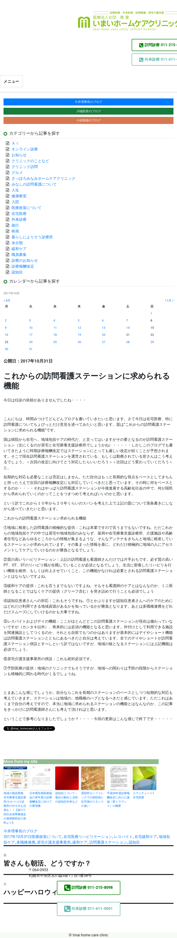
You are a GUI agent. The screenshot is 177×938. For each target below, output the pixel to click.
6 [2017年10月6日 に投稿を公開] (103, 320)
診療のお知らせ (25, 260)
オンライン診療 (25, 149)
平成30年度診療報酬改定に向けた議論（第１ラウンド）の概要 (118, 799)
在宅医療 (71, 836)
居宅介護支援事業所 (54, 842)
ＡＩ (15, 143)
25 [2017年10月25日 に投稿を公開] (55, 342)
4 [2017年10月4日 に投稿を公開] (54, 320)
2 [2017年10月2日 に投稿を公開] (6, 320)
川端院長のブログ (88, 111)
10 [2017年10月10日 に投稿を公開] (30, 327)
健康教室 (19, 196)
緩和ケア (79, 842)
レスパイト (123, 836)
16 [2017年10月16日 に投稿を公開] (6, 334)
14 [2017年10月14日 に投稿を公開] (128, 327)
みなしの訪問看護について (34, 184)
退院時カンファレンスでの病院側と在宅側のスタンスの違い (92, 799)
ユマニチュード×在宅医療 (143, 795)
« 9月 (7, 300)
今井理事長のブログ (20, 831)
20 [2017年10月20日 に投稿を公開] (103, 334)
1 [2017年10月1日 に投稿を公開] (151, 313)
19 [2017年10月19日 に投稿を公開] (79, 334)
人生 (15, 190)
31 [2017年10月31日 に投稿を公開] (30, 349)
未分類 (17, 243)
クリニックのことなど (30, 161)
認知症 (134, 842)
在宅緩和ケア (145, 836)
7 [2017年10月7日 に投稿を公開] (127, 320)
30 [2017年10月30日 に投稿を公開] (6, 349)
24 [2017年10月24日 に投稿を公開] (30, 342)
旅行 (15, 225)
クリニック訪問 (25, 166)
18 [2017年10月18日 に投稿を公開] (55, 334)
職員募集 (19, 254)
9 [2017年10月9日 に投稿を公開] (6, 327)
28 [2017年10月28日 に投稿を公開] (128, 342)
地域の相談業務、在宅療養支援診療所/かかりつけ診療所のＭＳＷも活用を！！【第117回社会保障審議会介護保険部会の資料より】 (15, 808)
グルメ (17, 172)
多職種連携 (25, 842)
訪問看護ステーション (108, 842)
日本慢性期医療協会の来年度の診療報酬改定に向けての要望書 (40, 799)
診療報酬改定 (23, 266)
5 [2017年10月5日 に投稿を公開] (78, 320)
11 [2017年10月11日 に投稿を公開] (55, 327)
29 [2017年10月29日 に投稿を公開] (152, 342)
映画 (15, 231)
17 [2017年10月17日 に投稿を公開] (30, 334)
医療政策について (47, 836)
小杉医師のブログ (88, 120)
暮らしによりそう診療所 (32, 237)
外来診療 (19, 219)
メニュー (11, 81)
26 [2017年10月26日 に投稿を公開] (79, 342)
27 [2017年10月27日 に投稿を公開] (103, 342)
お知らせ (19, 155)
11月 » (169, 300)
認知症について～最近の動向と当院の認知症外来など (66, 797)
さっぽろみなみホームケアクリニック (43, 178)
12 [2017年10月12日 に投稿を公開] (79, 327)
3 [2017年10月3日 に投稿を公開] (30, 320)
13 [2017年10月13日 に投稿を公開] (103, 327)
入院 (15, 202)
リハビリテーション (95, 836)
